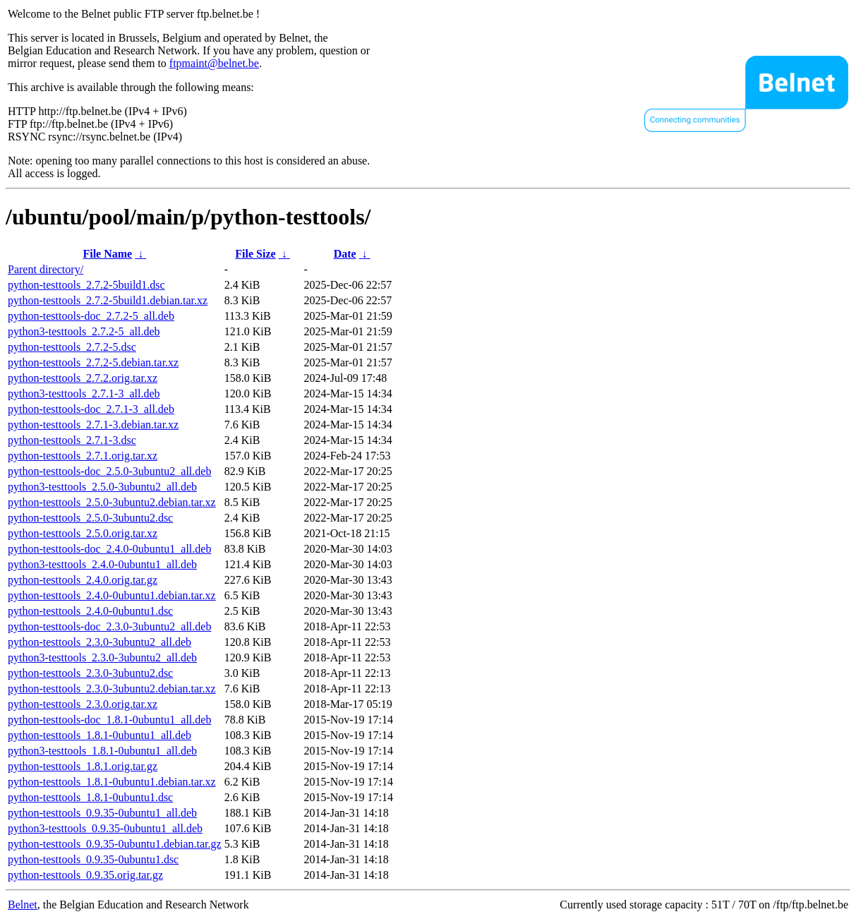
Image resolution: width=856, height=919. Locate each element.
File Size (255, 254)
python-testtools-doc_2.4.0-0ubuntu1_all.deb (109, 549)
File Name (107, 254)
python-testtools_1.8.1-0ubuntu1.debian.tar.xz (112, 782)
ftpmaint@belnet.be (214, 63)
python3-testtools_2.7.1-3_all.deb (84, 394)
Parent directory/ (45, 269)
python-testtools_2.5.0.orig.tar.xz (82, 533)
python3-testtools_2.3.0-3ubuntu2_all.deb (102, 657)
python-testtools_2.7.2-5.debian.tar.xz (93, 362)
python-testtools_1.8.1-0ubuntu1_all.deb (99, 735)
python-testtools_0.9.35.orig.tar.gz (85, 875)
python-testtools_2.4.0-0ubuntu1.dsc (90, 611)
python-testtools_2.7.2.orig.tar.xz (82, 378)
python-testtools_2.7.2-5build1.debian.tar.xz (107, 300)
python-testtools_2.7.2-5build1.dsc (86, 285)
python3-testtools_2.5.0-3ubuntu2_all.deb (102, 487)
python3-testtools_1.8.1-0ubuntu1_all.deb (102, 751)
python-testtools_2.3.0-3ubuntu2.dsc (90, 673)
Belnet (22, 905)
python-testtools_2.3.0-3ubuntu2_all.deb (99, 642)
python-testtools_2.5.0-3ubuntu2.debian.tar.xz (112, 502)
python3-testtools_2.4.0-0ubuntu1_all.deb (102, 564)
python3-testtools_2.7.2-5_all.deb (84, 331)
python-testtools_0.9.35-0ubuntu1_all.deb (102, 813)
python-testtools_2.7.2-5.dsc (72, 347)
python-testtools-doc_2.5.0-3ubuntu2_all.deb (109, 471)
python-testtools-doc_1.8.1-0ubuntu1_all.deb (109, 720)
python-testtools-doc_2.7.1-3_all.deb (91, 409)
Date (345, 254)
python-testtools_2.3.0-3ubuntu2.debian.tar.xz (112, 689)
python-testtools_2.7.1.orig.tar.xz (82, 456)
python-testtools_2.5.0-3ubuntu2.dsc (90, 518)
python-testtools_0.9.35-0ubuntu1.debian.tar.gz (115, 844)
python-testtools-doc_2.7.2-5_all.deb (91, 316)
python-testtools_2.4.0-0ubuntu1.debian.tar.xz (112, 595)
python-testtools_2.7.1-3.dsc (72, 440)
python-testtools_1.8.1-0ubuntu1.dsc (90, 797)
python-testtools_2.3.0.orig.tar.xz (82, 704)
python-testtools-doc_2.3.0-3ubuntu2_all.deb (109, 626)
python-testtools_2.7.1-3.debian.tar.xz (93, 425)
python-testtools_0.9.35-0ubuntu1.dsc (93, 859)
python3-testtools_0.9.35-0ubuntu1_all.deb (105, 828)
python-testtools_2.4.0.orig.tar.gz (82, 580)
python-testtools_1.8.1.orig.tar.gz (82, 766)
